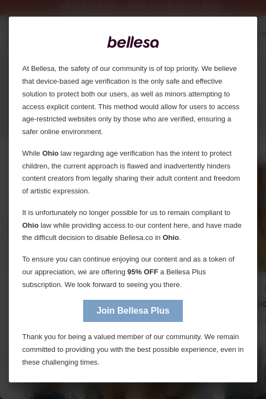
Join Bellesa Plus (133, 310)
